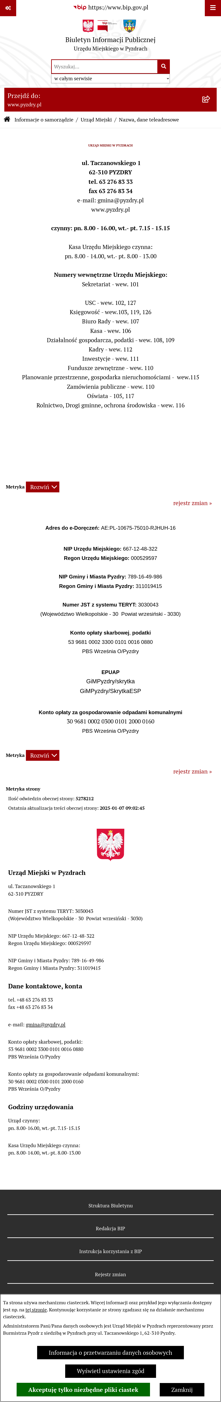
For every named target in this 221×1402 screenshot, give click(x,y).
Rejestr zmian (110, 1274)
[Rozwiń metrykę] (42, 487)
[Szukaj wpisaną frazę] (164, 66)
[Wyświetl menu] (213, 8)
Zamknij (182, 1390)
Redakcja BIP (110, 1228)
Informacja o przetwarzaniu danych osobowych (110, 1352)
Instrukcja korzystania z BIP (110, 1251)
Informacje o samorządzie (43, 119)
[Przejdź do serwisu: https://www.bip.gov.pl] (110, 7)
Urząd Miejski (96, 119)
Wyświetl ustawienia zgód (110, 1371)
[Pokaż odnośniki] (8, 8)
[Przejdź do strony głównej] (110, 37)
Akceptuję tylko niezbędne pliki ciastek (83, 1390)
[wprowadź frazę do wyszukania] (104, 66)
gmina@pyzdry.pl (45, 1024)
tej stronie (36, 1310)
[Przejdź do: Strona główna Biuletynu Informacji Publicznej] (6, 120)
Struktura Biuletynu (110, 1205)
